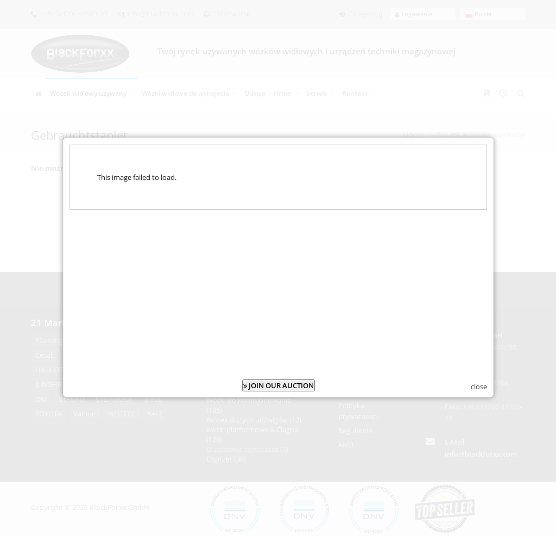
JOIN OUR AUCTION (278, 383)
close (479, 384)
